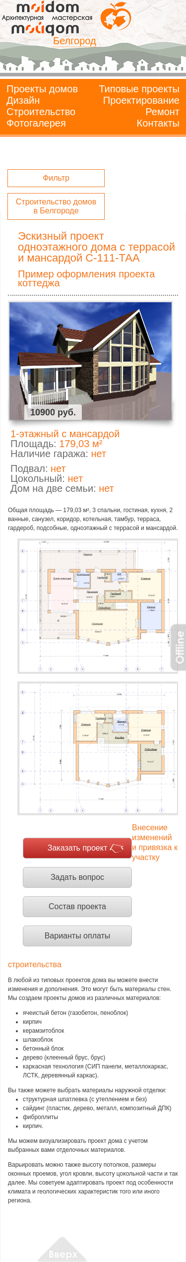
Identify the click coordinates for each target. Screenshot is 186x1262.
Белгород (74, 40)
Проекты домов (42, 88)
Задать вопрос (77, 877)
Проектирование (141, 100)
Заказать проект (78, 848)
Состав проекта (77, 906)
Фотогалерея (36, 123)
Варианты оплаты (78, 935)
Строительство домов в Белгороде (56, 206)
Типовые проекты (139, 88)
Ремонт (162, 111)
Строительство (40, 111)
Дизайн (23, 100)
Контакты (158, 123)
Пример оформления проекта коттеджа (86, 278)
